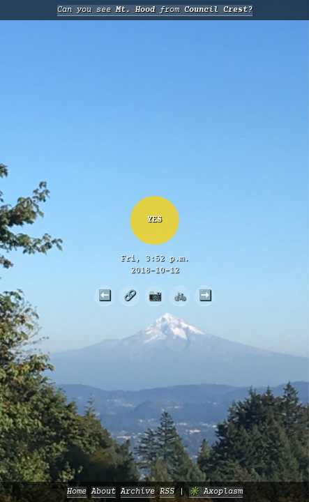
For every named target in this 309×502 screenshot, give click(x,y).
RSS (167, 492)
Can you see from (155, 10)
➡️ (205, 295)
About (103, 492)
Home (76, 492)
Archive (138, 492)
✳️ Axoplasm (216, 492)
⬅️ (104, 295)
